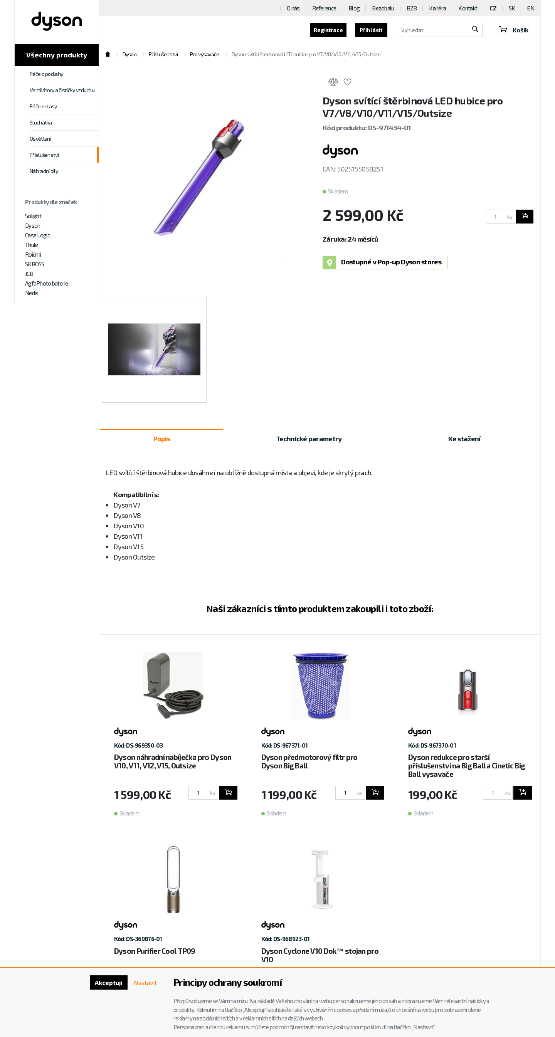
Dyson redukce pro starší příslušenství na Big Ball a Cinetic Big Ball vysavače (466, 765)
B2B (412, 8)
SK (512, 8)
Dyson (32, 225)
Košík (513, 30)
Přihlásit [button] (370, 30)
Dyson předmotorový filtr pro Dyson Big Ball (309, 761)
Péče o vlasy (43, 106)
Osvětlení (40, 138)
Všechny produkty (56, 54)
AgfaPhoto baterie (46, 283)
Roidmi (33, 254)
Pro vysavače (204, 54)
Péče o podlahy (46, 74)
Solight (33, 215)
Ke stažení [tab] (464, 438)
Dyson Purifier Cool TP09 (154, 950)
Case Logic (37, 235)
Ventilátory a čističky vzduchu (62, 90)
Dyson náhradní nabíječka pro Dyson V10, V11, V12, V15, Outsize (173, 761)
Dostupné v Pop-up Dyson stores (382, 262)
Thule (31, 244)
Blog (354, 8)
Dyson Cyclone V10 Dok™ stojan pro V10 (319, 955)
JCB (29, 273)
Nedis (31, 292)
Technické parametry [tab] (308, 438)
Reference (324, 8)
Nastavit (144, 982)
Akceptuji (108, 982)
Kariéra (437, 8)
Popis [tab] (161, 438)
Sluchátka (41, 122)
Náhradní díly (44, 171)
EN (530, 8)
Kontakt (467, 8)
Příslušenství (44, 154)
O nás (293, 8)
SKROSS (34, 264)
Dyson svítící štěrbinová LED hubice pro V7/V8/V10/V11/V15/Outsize (306, 54)
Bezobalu (383, 8)
